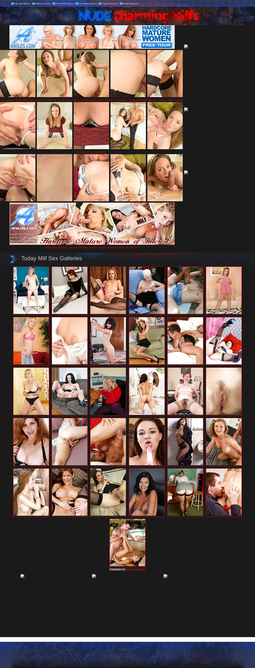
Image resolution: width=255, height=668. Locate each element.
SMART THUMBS (135, 569)
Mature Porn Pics (43, 3)
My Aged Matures (23, 3)
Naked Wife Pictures (65, 3)
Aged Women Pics (110, 3)
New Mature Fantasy (88, 3)
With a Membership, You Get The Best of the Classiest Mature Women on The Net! (92, 245)
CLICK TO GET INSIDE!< (92, 152)
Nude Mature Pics (131, 3)
